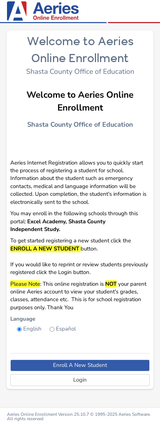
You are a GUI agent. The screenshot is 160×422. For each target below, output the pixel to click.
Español (66, 328)
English (32, 328)
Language (22, 318)
